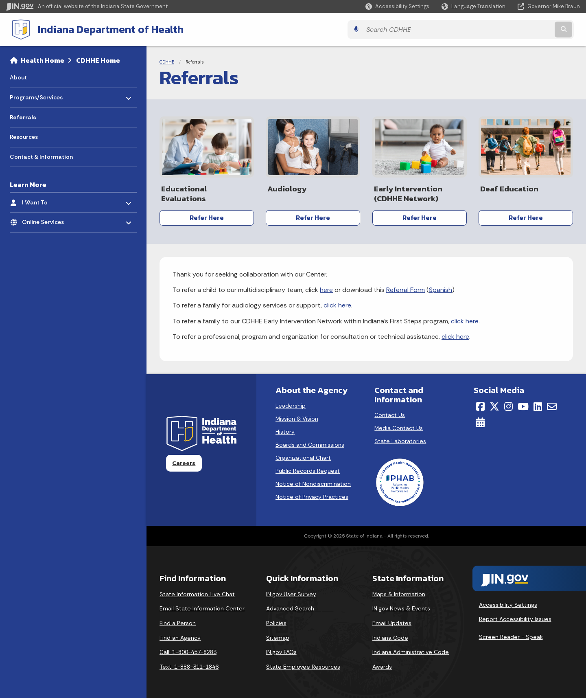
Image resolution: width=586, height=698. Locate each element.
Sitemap (277, 635)
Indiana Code (390, 635)
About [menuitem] (18, 76)
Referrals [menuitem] (23, 116)
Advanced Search (290, 606)
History (285, 429)
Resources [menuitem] (24, 136)
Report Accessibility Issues (515, 617)
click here (337, 303)
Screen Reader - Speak (511, 635)
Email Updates (391, 621)
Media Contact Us (398, 426)
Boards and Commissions (310, 442)
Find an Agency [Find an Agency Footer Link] (180, 635)
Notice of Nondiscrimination (313, 481)
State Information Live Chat (197, 592)
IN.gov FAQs (281, 650)
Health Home (42, 59)
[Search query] (509, 29)
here (326, 287)
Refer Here (207, 217)
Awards (382, 664)
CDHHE (167, 61)
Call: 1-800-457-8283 (188, 650)
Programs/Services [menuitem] (36, 94)
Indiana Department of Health (104, 29)
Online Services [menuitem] (46, 219)
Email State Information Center (202, 606)
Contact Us (389, 413)
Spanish (440, 287)
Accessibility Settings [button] (508, 602)
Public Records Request (308, 468)
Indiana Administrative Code (410, 650)
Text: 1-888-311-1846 (189, 664)
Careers (183, 461)
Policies (276, 621)
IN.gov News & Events (401, 606)
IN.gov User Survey (291, 592)
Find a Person (178, 621)
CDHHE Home (98, 59)
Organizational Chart (303, 455)
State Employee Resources (303, 664)
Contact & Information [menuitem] (41, 156)
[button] (397, 6)
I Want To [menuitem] (46, 199)
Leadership (291, 403)
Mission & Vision (297, 416)
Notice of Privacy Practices (312, 494)
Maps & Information (398, 592)
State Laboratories (400, 439)
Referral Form (405, 287)
